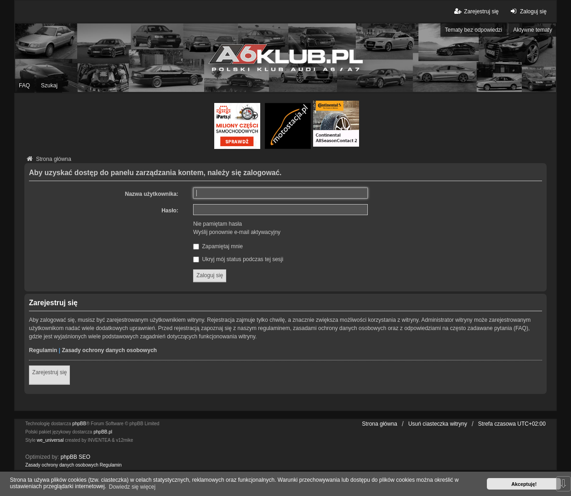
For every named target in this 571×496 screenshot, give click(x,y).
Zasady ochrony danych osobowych (109, 350)
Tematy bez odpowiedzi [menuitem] (473, 30)
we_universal (50, 440)
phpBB (79, 423)
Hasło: (169, 210)
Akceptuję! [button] (524, 484)
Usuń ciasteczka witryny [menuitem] (437, 424)
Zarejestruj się (49, 372)
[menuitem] (61, 465)
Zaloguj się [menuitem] (527, 11)
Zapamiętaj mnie (218, 246)
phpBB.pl (102, 431)
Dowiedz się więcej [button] (132, 487)
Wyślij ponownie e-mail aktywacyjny (236, 232)
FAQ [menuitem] (24, 85)
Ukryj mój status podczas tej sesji (238, 259)
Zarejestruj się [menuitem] (475, 11)
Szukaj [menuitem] (49, 85)
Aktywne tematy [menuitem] (532, 30)
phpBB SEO (76, 457)
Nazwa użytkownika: (151, 194)
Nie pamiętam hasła (217, 224)
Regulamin (43, 350)
